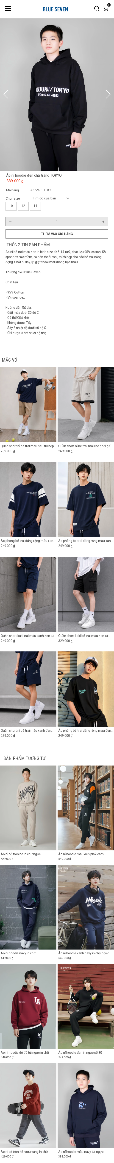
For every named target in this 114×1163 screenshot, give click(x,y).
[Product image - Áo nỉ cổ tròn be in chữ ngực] (28, 808)
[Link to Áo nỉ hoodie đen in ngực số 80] (85, 1052)
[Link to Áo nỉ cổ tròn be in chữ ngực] (28, 854)
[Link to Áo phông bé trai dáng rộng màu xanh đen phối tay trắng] (28, 541)
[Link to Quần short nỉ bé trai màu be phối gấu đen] (85, 446)
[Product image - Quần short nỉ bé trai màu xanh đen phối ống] (28, 689)
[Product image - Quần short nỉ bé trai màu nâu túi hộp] (28, 404)
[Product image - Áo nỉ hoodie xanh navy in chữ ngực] (86, 907)
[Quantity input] (57, 221)
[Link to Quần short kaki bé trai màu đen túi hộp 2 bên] (85, 635)
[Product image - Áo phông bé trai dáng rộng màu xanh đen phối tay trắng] (28, 499)
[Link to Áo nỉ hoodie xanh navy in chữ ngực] (85, 953)
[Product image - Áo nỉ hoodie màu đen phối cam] (86, 808)
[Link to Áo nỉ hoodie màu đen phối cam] (85, 854)
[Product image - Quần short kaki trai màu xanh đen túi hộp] (28, 594)
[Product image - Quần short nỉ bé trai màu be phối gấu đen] (86, 404)
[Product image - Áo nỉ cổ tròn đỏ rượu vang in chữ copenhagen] (28, 1105)
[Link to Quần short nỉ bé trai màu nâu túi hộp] (28, 446)
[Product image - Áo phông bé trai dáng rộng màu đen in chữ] (86, 689)
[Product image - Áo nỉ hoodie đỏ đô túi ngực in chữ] (28, 1006)
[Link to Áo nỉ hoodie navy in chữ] (28, 953)
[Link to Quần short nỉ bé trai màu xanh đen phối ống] (28, 730)
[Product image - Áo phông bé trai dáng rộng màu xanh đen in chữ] (86, 499)
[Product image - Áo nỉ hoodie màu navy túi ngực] (86, 1105)
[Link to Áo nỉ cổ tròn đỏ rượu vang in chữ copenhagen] (28, 1151)
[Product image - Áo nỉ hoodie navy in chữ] (28, 907)
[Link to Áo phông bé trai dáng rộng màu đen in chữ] (85, 730)
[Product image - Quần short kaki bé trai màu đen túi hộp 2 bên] (86, 594)
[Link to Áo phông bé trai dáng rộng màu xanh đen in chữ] (85, 541)
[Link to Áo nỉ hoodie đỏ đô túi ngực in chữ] (28, 1052)
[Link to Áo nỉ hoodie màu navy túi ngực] (85, 1151)
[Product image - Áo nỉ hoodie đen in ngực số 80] (86, 1006)
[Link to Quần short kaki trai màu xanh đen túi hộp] (28, 635)
